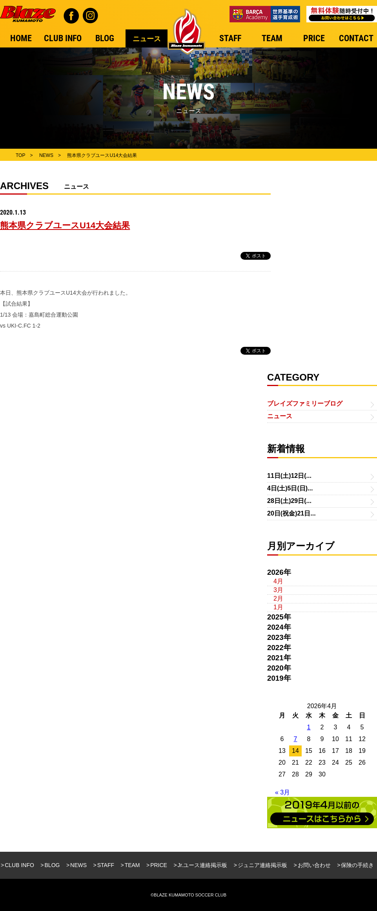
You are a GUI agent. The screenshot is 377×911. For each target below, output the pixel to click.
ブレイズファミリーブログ (304, 403)
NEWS (78, 865)
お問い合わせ (314, 865)
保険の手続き (357, 865)
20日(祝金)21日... (291, 513)
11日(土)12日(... (289, 475)
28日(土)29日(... (289, 500)
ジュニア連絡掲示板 (262, 865)
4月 (278, 581)
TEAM (132, 865)
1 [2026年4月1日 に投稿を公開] (309, 727)
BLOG (52, 865)
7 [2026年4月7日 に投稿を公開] (295, 739)
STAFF (105, 865)
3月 (278, 590)
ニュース (279, 416)
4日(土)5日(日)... (290, 488)
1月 (278, 607)
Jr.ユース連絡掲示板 (203, 865)
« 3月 (282, 792)
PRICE (158, 865)
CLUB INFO (19, 865)
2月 (278, 598)
